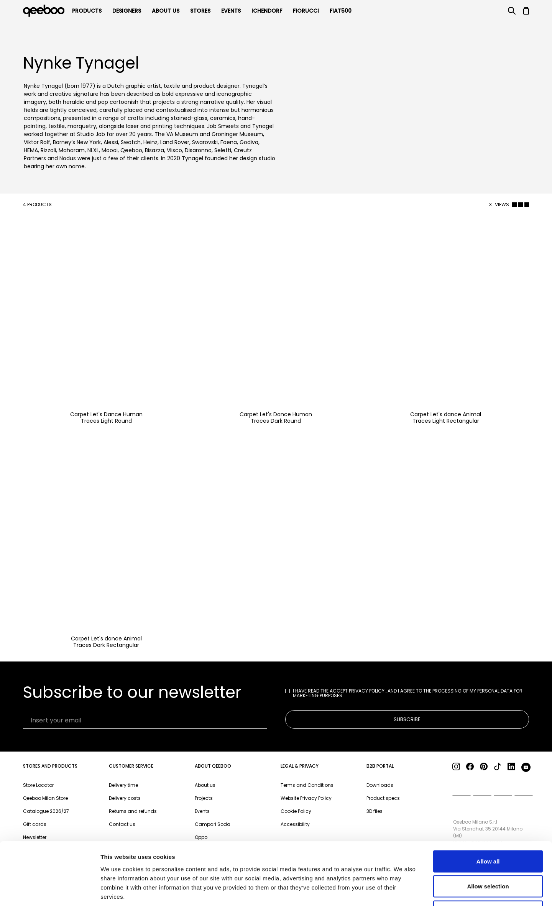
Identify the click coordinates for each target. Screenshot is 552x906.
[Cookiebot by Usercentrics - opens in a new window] (49, 891)
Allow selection (488, 830)
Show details (402, 891)
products (87, 11)
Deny (488, 855)
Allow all (488, 805)
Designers (126, 11)
